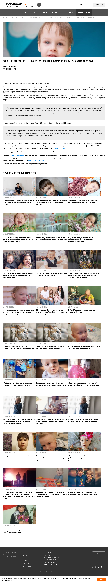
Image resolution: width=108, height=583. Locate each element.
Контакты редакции (50, 560)
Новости (26, 552)
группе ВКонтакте (60, 148)
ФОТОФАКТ (56, 12)
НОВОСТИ (22, 12)
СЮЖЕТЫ (69, 12)
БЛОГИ (44, 12)
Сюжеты (26, 563)
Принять (101, 579)
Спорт (25, 555)
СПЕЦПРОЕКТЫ (84, 12)
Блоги (25, 558)
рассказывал (33, 152)
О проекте (47, 552)
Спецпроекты (14, 17)
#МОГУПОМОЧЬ (26, 17)
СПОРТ (33, 12)
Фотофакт (26, 560)
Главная (5, 17)
